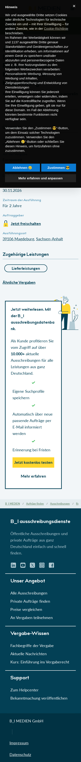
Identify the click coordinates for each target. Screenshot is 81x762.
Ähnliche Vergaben (19, 282)
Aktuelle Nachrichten (28, 653)
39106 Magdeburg (18, 238)
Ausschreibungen (60, 503)
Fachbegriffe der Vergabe (32, 645)
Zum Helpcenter (24, 690)
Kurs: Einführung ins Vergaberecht (39, 662)
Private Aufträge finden (30, 601)
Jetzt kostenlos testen (33, 462)
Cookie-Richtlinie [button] (56, 21)
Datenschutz (20, 754)
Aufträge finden (35, 503)
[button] (40, 266)
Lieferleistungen (26, 268)
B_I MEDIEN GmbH (26, 721)
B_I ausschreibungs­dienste (40, 522)
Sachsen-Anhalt (49, 238)
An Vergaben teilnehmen (31, 617)
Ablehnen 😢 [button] (22, 160)
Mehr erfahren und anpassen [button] (40, 170)
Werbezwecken (31, 62)
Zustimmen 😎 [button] (59, 160)
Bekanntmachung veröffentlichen (38, 698)
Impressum (19, 742)
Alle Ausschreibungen (28, 593)
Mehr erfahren (33, 476)
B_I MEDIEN (12, 503)
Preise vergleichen (26, 609)
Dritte (42, 34)
